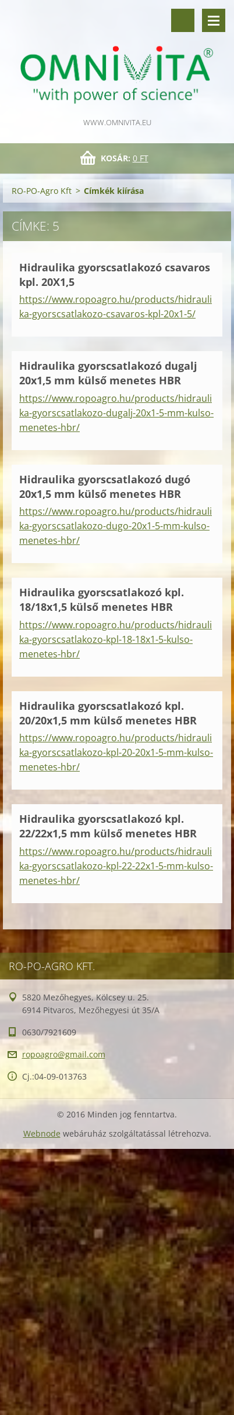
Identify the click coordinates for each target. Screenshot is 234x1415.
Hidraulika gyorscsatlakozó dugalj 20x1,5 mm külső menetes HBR (108, 373)
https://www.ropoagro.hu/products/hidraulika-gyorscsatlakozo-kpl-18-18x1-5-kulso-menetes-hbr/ (115, 639)
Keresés (182, 20)
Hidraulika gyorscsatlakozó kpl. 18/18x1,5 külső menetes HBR (101, 599)
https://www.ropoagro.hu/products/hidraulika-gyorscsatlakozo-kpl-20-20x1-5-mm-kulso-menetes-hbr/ (116, 752)
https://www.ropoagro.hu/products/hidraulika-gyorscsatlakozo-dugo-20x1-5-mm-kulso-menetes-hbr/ (115, 526)
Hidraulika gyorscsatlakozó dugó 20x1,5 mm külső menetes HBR (104, 486)
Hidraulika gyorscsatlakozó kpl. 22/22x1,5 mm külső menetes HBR (108, 826)
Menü (213, 20)
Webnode (42, 1133)
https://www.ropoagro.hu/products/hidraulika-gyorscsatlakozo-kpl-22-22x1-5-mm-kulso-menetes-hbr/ (116, 866)
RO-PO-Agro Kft (42, 190)
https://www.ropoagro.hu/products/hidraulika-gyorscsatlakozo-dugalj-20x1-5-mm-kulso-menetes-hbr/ (116, 413)
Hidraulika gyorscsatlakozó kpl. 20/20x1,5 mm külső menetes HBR (108, 713)
